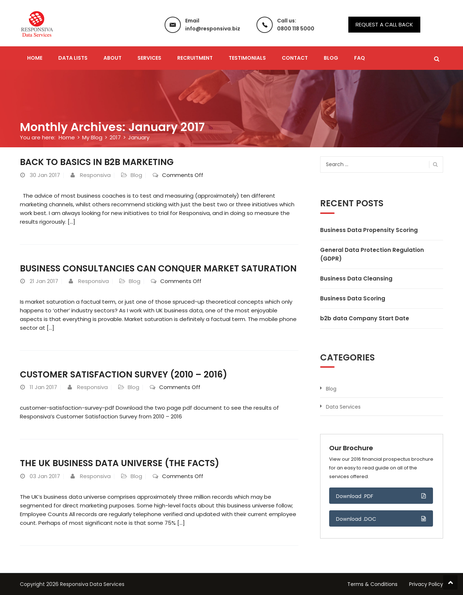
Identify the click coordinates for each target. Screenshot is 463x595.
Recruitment (195, 58)
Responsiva (95, 175)
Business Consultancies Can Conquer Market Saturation (159, 268)
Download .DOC (356, 519)
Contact (295, 58)
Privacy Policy (426, 584)
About (112, 58)
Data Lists (73, 58)
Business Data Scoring (352, 298)
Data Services (343, 406)
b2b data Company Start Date (364, 318)
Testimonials (247, 58)
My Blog (92, 137)
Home (34, 58)
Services (149, 58)
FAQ (359, 58)
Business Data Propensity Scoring (369, 230)
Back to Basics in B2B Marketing (98, 162)
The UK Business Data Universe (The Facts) (120, 463)
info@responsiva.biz (212, 28)
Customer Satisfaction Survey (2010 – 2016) (124, 374)
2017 (115, 137)
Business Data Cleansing (356, 278)
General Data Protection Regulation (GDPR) (372, 254)
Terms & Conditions (372, 584)
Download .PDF (355, 496)
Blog (331, 58)
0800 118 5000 (295, 28)
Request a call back (384, 24)
